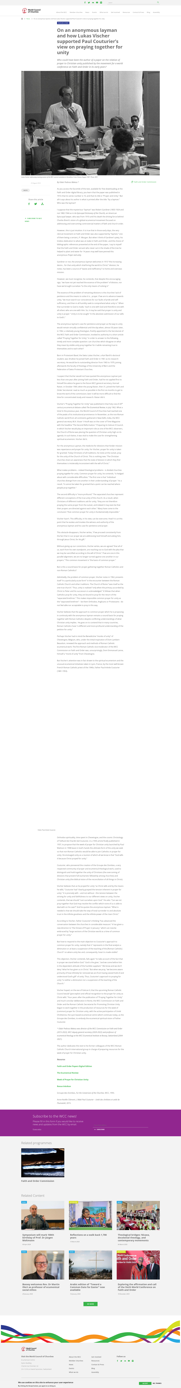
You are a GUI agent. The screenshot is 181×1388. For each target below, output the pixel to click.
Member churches (76, 12)
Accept (145, 1383)
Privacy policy (37, 1129)
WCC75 (25, 190)
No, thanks (157, 1383)
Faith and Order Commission (145, 182)
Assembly (156, 12)
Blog (148, 12)
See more (90, 1304)
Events (94, 12)
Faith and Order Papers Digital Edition (74, 1066)
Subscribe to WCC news (33, 219)
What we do (104, 12)
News (87, 12)
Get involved (115, 12)
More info (59, 1386)
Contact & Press (138, 12)
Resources (126, 12)
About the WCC (61, 12)
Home (22, 18)
